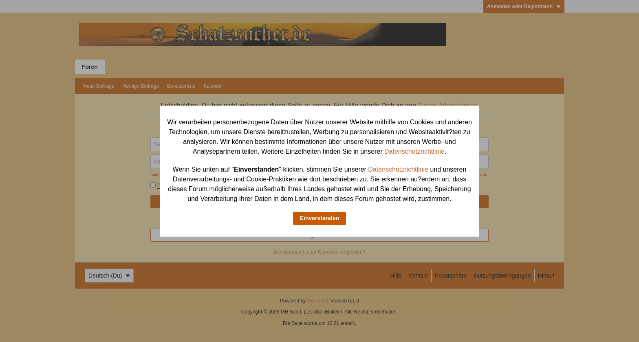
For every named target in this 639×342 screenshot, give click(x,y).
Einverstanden (319, 218)
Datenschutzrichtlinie (414, 151)
